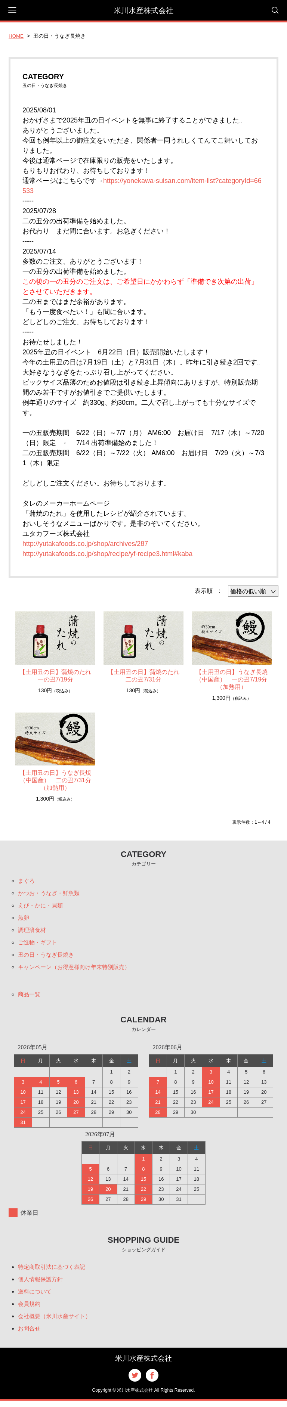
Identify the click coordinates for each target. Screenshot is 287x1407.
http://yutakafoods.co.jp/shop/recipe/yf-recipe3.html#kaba (107, 553)
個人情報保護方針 (42, 1283)
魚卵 (24, 919)
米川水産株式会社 (143, 10)
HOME (16, 36)
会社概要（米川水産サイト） (57, 1321)
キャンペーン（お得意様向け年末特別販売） (78, 970)
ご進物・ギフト (39, 944)
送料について (36, 1296)
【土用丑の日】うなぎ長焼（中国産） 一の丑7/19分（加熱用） (232, 679)
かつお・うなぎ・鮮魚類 (51, 894)
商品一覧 (30, 997)
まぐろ (27, 881)
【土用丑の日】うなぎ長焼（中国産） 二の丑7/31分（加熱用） (55, 780)
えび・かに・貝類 (42, 906)
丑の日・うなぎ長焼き (48, 957)
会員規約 (30, 1308)
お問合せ (30, 1334)
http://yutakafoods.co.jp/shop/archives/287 (85, 543)
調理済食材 (33, 932)
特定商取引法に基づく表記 (54, 1270)
